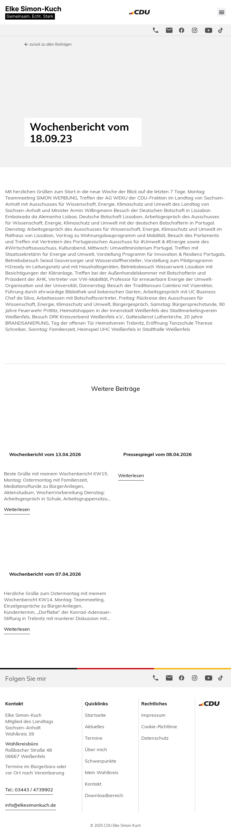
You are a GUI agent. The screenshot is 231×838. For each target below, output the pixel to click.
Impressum (153, 715)
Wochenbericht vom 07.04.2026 (45, 573)
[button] (221, 12)
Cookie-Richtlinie (159, 726)
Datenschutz (155, 738)
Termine (93, 738)
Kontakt (93, 784)
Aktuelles (94, 726)
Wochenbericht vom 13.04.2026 (45, 454)
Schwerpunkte (100, 761)
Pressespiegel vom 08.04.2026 (157, 454)
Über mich (96, 749)
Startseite (95, 715)
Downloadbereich (104, 795)
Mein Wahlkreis (101, 772)
